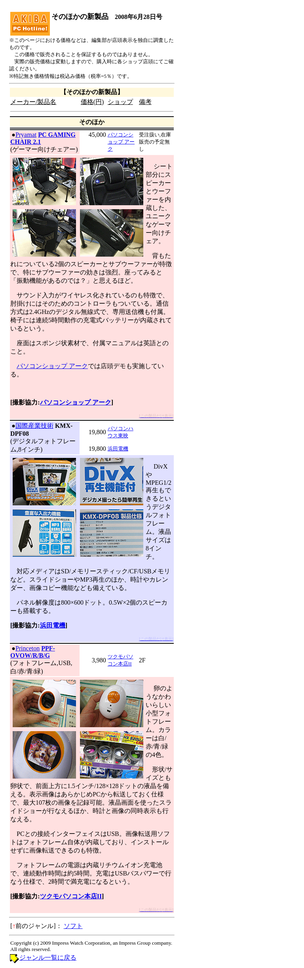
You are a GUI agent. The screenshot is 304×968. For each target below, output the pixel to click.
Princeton (27, 648)
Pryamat (25, 134)
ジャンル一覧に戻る (47, 957)
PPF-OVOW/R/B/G (32, 652)
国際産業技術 (34, 425)
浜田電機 (118, 449)
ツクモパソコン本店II (71, 896)
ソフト (73, 926)
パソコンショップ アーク (121, 142)
